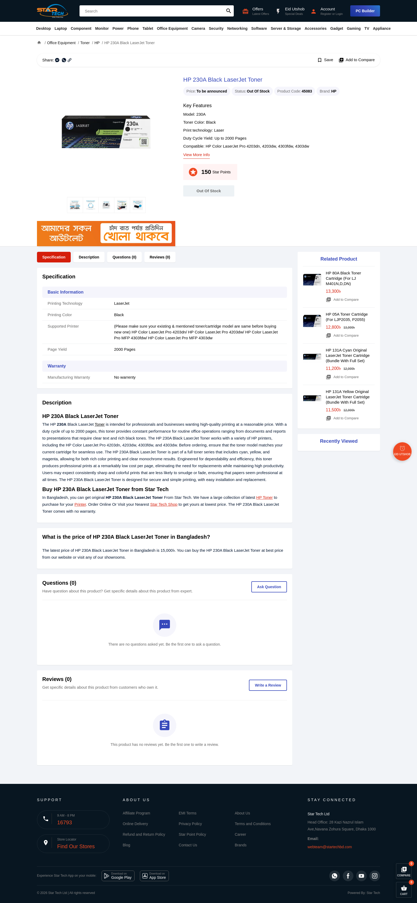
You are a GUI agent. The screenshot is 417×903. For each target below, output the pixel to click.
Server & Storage (286, 28)
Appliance (382, 28)
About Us (242, 813)
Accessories (316, 28)
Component (81, 28)
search (229, 11)
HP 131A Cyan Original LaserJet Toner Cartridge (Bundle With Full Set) (348, 355)
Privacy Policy (190, 824)
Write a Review (268, 685)
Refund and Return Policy (144, 834)
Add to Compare (357, 60)
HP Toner (264, 497)
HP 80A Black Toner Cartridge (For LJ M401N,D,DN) (343, 278)
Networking (237, 28)
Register (325, 13)
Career (240, 834)
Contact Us (188, 845)
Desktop (43, 28)
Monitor (102, 28)
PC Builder (365, 11)
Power (118, 28)
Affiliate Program (136, 813)
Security (216, 28)
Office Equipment (172, 28)
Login (339, 13)
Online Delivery (135, 824)
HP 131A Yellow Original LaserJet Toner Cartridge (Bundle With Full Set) (348, 396)
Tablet (148, 28)
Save (325, 60)
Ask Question (269, 587)
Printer (80, 504)
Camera (198, 28)
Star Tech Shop (163, 504)
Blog (126, 845)
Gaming (354, 28)
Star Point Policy (192, 834)
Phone (133, 28)
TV (366, 28)
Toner (100, 424)
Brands (241, 845)
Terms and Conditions (253, 824)
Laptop (61, 28)
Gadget (336, 28)
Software (259, 28)
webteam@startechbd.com (330, 847)
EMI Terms (188, 813)
